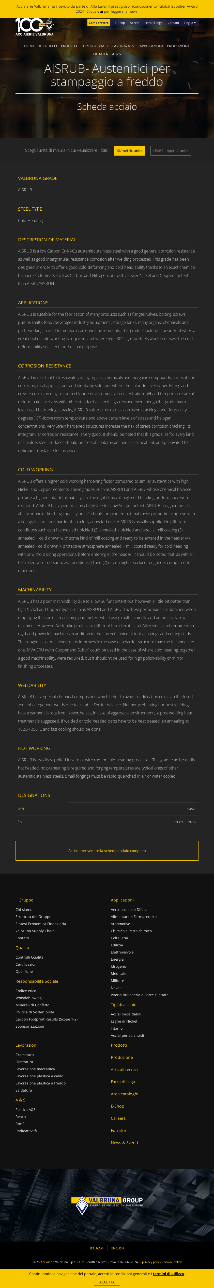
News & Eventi (124, 1142)
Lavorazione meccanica (35, 1068)
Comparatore (99, 23)
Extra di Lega (153, 23)
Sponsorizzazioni (30, 1026)
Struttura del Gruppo (33, 916)
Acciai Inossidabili (126, 1014)
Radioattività (26, 1130)
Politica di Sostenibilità (35, 1012)
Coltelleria (119, 937)
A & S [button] (116, 54)
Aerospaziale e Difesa (129, 909)
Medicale (118, 973)
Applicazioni (151, 45)
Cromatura (25, 1054)
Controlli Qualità (29, 957)
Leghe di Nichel (124, 1021)
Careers (118, 1118)
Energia (117, 959)
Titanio (117, 1028)
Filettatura (24, 1061)
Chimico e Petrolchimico (131, 930)
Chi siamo (24, 909)
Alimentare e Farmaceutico (134, 916)
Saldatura (24, 1090)
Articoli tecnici (124, 1069)
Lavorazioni (123, 45)
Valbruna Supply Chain (35, 930)
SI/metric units (130, 150)
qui (100, 11)
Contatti (173, 23)
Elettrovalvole (122, 952)
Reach (21, 1116)
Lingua (190, 23)
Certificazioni (27, 964)
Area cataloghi (124, 1094)
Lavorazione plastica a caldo (39, 1076)
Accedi (134, 23)
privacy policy (151, 1262)
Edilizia (117, 945)
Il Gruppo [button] (48, 45)
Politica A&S (26, 1109)
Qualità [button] (100, 54)
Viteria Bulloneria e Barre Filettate (140, 994)
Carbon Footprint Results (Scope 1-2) (47, 1019)
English (117, 1248)
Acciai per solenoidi (127, 1035)
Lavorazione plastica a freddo (41, 1083)
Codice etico (26, 990)
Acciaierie (47, 1262)
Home (29, 45)
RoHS (20, 1123)
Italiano (96, 1248)
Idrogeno (118, 966)
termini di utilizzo (168, 1273)
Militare (117, 980)
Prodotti (70, 45)
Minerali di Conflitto (32, 1004)
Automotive (120, 923)
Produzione (178, 45)
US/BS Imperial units (171, 150)
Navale (117, 987)
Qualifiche (24, 971)
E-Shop (120, 23)
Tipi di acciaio (95, 45)
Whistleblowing (29, 997)
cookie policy (173, 1262)
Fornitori (119, 1130)
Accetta (107, 1282)
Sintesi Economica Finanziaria (41, 923)
